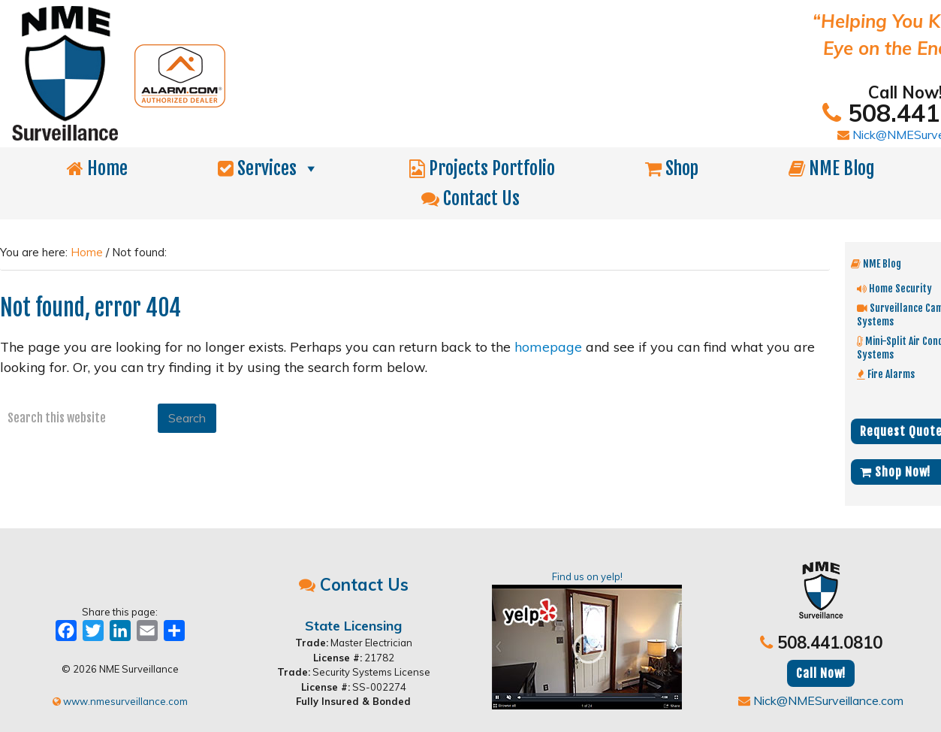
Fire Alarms (886, 374)
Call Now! (821, 673)
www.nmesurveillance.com (120, 701)
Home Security (894, 288)
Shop (671, 168)
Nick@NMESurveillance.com (820, 700)
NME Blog (832, 168)
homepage (548, 346)
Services (268, 168)
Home (97, 168)
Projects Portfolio (482, 168)
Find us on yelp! (587, 639)
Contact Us (470, 198)
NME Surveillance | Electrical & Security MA (326, 74)
